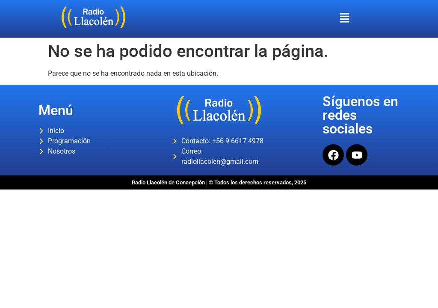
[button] (344, 18)
